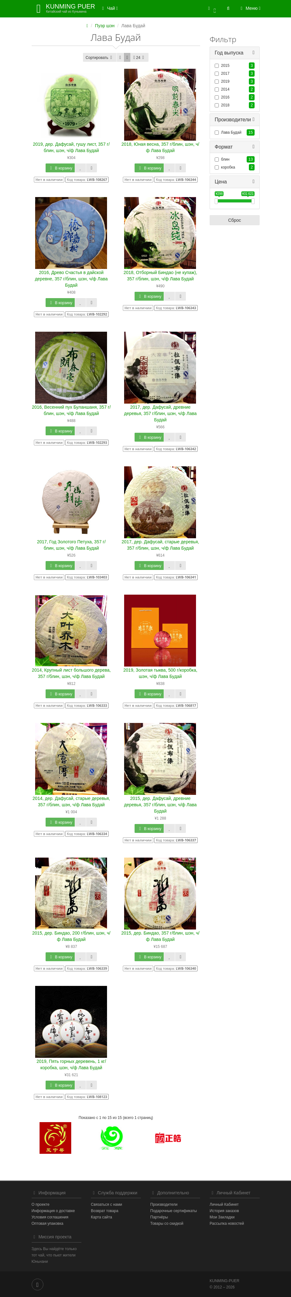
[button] (212, 8)
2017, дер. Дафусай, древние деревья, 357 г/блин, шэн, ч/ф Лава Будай (160, 413)
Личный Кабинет (224, 1204)
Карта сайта (101, 1217)
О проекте (41, 1204)
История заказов (224, 1211)
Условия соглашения (50, 1217)
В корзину (60, 168)
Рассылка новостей (227, 1223)
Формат (224, 147)
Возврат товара (104, 1211)
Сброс (234, 220)
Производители (233, 119)
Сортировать (99, 57)
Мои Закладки (222, 1217)
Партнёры (159, 1217)
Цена (221, 181)
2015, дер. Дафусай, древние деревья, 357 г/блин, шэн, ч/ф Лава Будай (160, 805)
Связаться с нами (106, 1204)
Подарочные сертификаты (173, 1211)
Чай (109, 8)
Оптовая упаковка (47, 1223)
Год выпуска (229, 52)
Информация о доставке (53, 1211)
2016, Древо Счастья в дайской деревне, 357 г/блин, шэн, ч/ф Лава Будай (71, 279)
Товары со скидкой (166, 1223)
